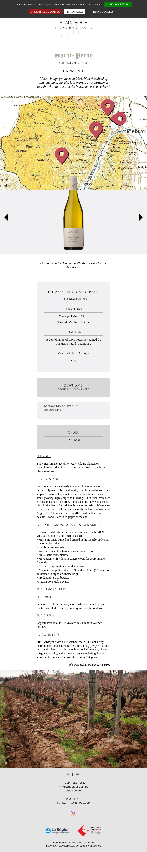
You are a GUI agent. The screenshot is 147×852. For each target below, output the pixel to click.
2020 (51, 409)
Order (73, 432)
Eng (78, 774)
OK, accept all (117, 4)
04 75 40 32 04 (73, 798)
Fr (68, 774)
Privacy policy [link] (103, 11)
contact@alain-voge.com (73, 802)
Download (73, 387)
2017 (62, 409)
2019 (57, 409)
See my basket (73, 440)
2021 (46, 409)
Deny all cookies (45, 11)
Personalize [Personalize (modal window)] (74, 11)
